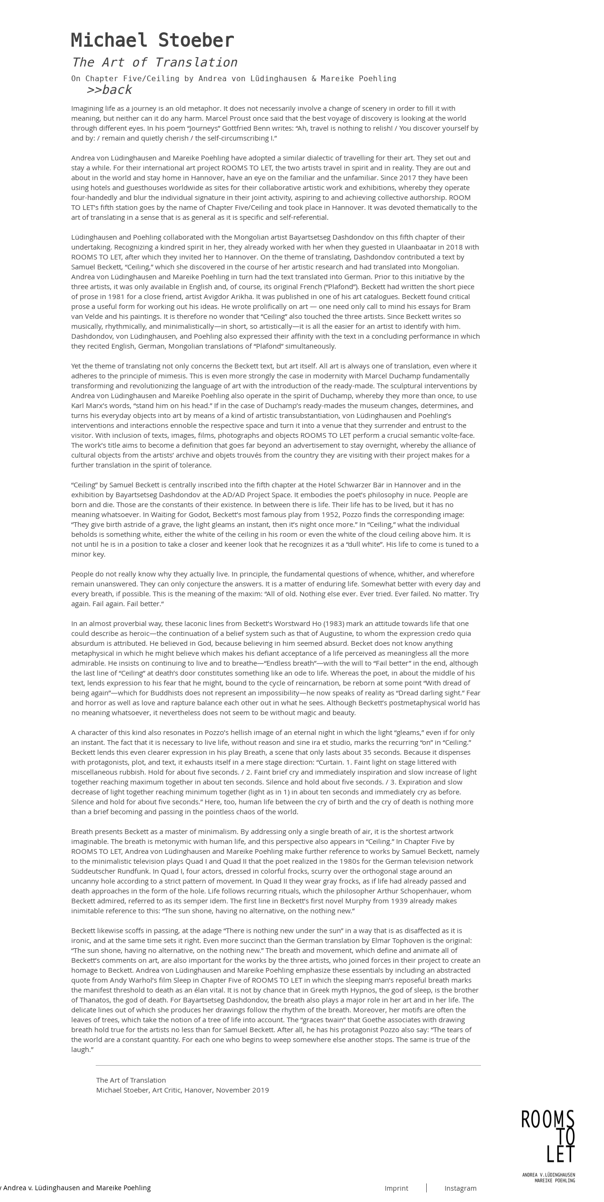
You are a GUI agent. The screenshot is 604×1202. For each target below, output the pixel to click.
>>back (109, 90)
